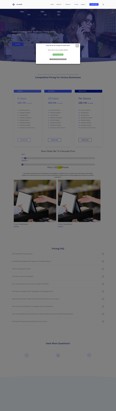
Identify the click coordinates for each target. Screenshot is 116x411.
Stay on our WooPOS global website (58, 59)
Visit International (58, 54)
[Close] (77, 45)
